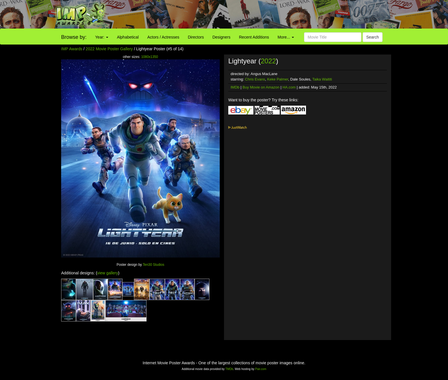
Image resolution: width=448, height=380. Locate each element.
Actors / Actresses (163, 37)
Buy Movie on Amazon (261, 87)
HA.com (289, 87)
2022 (268, 61)
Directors (196, 37)
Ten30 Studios (153, 265)
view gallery (107, 273)
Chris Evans (255, 79)
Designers (221, 37)
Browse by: (74, 37)
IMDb (235, 87)
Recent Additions (254, 37)
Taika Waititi (322, 79)
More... (286, 37)
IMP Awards (71, 49)
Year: (101, 37)
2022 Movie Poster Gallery (109, 49)
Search (372, 37)
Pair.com (260, 369)
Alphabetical (128, 37)
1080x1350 (149, 57)
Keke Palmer (277, 79)
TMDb (229, 369)
